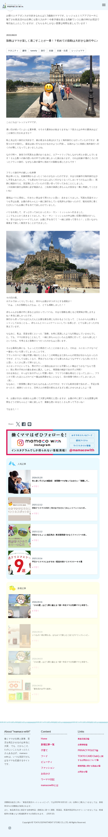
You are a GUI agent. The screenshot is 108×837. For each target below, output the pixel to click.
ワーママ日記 (47, 779)
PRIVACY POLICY (88, 750)
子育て (44, 750)
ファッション (47, 767)
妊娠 (51, 50)
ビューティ (46, 762)
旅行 (43, 50)
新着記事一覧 (47, 744)
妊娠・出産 (62, 50)
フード (44, 756)
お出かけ (45, 773)
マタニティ (13, 50)
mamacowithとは (49, 785)
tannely (33, 50)
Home (44, 738)
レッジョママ (78, 50)
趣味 (24, 50)
